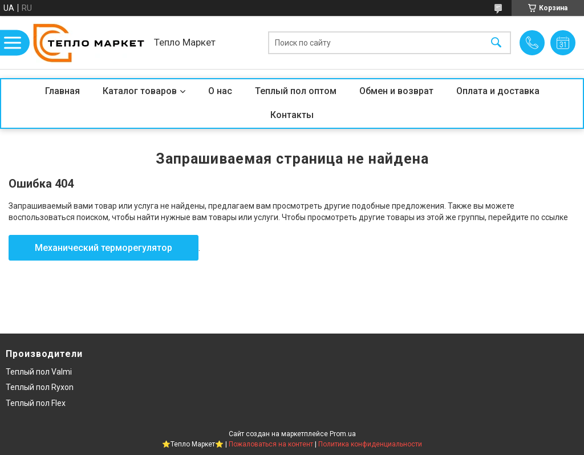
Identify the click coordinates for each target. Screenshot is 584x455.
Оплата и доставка (498, 91)
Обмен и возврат (396, 91)
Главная (62, 91)
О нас (220, 91)
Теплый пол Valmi (39, 371)
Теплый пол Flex (36, 403)
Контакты (292, 114)
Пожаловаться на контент (271, 444)
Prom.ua (343, 434)
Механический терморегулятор (103, 247)
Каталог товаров (140, 91)
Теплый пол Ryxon (40, 387)
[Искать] (496, 42)
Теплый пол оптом (295, 91)
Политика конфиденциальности (370, 444)
